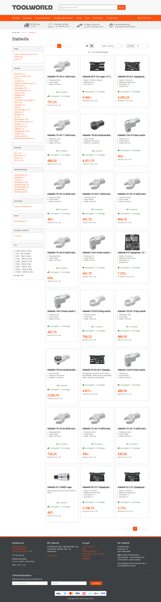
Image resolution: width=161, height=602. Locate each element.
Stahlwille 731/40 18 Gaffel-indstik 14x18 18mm (67, 194)
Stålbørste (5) (19, 129)
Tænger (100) (19, 133)
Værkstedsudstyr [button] (42, 18)
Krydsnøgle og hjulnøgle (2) (24, 100)
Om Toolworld (88, 546)
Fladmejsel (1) (19, 86)
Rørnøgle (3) (19, 114)
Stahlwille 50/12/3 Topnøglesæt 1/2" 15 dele (101, 487)
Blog (84, 549)
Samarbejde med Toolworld (93, 554)
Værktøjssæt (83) (20, 136)
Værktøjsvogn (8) (20, 192)
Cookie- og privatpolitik (22, 551)
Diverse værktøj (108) (22, 76)
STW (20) (17, 236)
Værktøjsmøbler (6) (21, 187)
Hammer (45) (19, 93)
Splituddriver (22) (20, 126)
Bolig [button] (79, 18)
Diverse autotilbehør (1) (23, 206)
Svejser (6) (18, 180)
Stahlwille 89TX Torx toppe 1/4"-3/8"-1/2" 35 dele (103, 76)
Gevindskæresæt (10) (22, 90)
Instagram (86, 558)
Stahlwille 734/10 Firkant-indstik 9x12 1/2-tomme (139, 135)
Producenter (112, 18)
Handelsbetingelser (19, 549)
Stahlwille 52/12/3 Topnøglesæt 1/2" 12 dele (136, 487)
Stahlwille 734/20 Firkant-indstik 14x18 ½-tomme (138, 370)
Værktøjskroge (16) (21, 184)
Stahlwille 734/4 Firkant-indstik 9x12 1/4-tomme (102, 252)
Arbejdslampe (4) (20, 175)
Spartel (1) (18, 59)
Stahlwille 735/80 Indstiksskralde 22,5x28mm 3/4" (103, 135)
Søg (121, 7)
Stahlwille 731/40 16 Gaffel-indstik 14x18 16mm (138, 194)
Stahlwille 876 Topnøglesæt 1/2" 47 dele (134, 252)
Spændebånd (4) (20, 221)
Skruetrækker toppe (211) (24, 121)
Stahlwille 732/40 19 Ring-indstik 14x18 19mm (137, 311)
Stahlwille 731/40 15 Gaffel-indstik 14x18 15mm (138, 428)
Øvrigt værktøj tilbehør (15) (24, 138)
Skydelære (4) (19, 124)
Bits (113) (17, 153)
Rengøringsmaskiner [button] (63, 18)
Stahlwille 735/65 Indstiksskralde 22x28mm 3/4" (67, 370)
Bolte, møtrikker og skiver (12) (26, 54)
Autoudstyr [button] (98, 18)
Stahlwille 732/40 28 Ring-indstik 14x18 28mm (102, 311)
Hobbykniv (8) (19, 95)
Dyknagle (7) (19, 81)
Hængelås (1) (19, 177)
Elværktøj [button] (27, 18)
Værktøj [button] (15, 18)
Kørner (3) (18, 102)
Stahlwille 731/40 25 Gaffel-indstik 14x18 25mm (67, 252)
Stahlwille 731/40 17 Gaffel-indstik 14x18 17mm (67, 135)
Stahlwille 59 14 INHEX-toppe (59, 487)
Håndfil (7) (18, 98)
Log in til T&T (52, 556)
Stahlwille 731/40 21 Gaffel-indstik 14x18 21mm (102, 194)
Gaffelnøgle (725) (20, 88)
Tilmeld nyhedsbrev (89, 551)
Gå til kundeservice (19, 546)
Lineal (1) (17, 107)
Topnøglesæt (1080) (22, 131)
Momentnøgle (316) (22, 110)
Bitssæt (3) (18, 158)
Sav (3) (16, 117)
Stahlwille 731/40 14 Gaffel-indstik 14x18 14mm (102, 428)
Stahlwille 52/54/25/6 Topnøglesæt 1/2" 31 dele (102, 370)
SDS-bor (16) (19, 160)
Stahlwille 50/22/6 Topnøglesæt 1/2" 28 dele (136, 76)
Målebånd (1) (19, 112)
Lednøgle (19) (19, 105)
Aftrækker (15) (19, 74)
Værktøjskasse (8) (21, 182)
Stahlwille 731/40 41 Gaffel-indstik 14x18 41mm (67, 76)
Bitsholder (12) (19, 155)
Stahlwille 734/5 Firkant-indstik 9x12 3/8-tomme (67, 311)
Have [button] (87, 18)
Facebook (86, 556)
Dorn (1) (17, 78)
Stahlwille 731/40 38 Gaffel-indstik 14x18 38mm (67, 428)
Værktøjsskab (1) (20, 189)
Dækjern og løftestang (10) (24, 83)
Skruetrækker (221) (21, 119)
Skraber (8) (18, 57)
